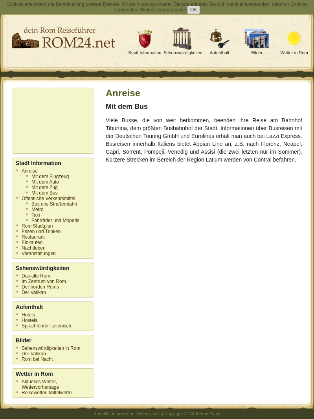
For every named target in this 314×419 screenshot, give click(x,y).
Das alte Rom (36, 276)
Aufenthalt (220, 52)
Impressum (122, 413)
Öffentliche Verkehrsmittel (48, 198)
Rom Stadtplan (37, 226)
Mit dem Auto (45, 182)
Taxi (35, 215)
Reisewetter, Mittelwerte (47, 392)
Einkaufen (32, 242)
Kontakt (101, 413)
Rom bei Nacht (37, 359)
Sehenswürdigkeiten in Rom (51, 348)
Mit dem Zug (44, 187)
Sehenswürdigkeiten (182, 52)
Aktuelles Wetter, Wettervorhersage (40, 384)
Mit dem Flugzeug (50, 176)
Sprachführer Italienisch (46, 326)
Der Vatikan (34, 292)
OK (193, 10)
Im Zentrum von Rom (44, 281)
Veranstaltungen (39, 253)
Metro (37, 209)
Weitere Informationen (163, 10)
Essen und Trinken (41, 231)
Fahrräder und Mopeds (55, 220)
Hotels (28, 315)
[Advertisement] (51, 120)
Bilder (256, 52)
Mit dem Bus (44, 193)
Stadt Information (145, 52)
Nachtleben (34, 248)
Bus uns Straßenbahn (54, 204)
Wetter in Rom (294, 52)
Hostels (29, 320)
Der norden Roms (40, 287)
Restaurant (33, 237)
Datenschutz (149, 413)
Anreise (30, 171)
